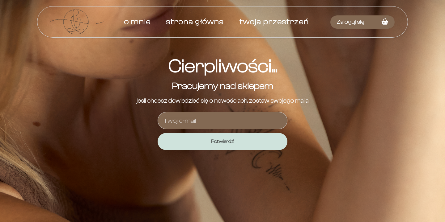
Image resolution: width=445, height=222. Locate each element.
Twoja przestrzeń (274, 22)
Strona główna (195, 22)
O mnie (137, 22)
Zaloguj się (350, 22)
